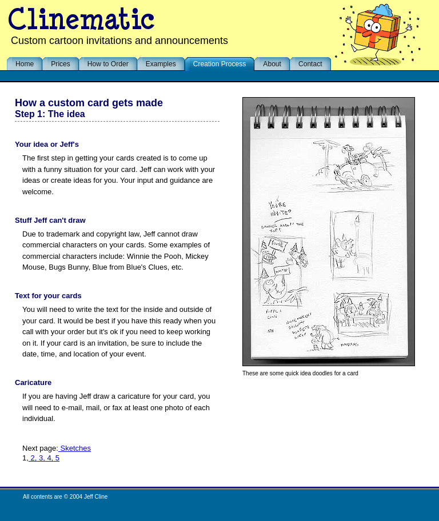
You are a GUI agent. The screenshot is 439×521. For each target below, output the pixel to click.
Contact (310, 64)
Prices (60, 64)
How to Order (108, 64)
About (272, 64)
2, (33, 458)
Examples (161, 64)
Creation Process (219, 64)
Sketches (74, 448)
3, (41, 458)
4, (49, 458)
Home (24, 64)
